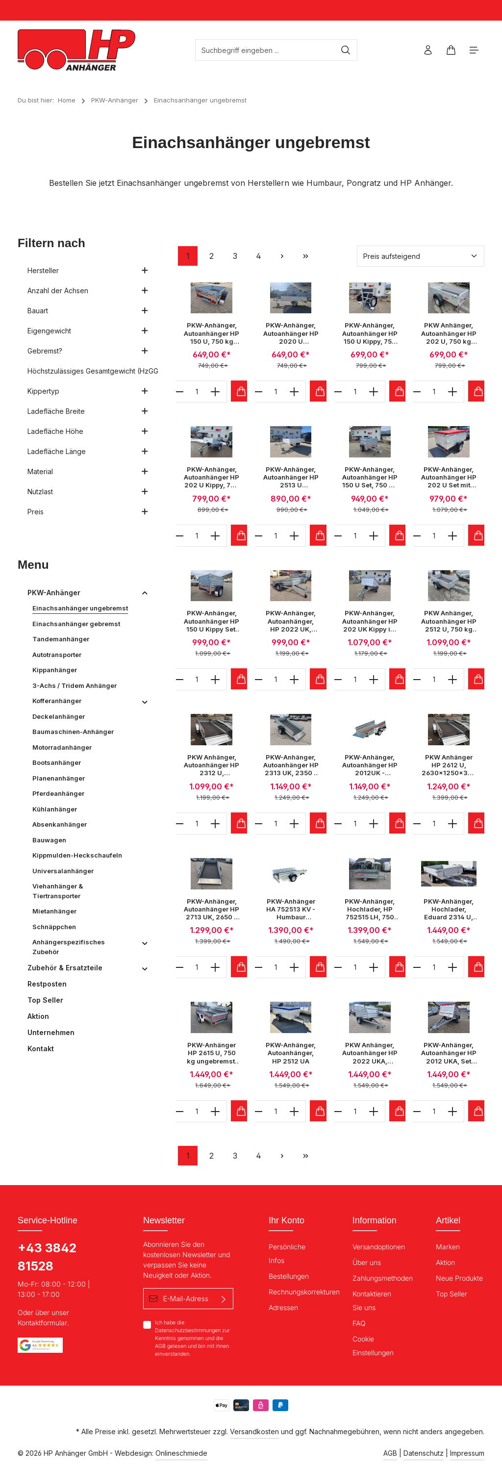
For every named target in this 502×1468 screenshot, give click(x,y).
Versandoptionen (378, 1246)
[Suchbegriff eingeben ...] (265, 50)
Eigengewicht (88, 331)
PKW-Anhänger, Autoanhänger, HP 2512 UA (291, 1053)
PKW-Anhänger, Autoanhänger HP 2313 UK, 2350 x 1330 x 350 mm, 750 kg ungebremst (291, 765)
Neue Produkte (459, 1278)
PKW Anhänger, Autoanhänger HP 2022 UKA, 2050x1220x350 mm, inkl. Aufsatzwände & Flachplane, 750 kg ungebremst (370, 1053)
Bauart (88, 310)
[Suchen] (345, 50)
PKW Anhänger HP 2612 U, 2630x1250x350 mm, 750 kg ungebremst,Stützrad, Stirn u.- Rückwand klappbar (449, 765)
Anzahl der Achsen (88, 290)
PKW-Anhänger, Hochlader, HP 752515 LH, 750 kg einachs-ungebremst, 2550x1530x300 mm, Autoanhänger (370, 909)
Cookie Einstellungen (373, 1346)
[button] (145, 592)
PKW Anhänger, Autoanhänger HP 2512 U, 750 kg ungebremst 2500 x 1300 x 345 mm (449, 621)
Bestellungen (289, 1276)
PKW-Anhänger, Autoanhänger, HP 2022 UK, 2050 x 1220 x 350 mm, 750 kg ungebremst (291, 621)
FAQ (359, 1323)
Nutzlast (88, 491)
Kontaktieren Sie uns (371, 1301)
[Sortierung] (420, 256)
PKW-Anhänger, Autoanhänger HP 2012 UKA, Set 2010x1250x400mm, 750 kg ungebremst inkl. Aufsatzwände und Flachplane (449, 1053)
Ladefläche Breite (88, 411)
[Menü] (473, 50)
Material (88, 471)
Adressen (283, 1307)
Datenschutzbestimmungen (188, 1330)
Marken (448, 1246)
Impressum (467, 1453)
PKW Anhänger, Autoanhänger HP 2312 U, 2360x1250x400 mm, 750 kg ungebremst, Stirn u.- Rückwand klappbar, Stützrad (211, 765)
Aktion (445, 1262)
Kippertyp (88, 391)
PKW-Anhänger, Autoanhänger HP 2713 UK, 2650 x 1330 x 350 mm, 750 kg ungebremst (211, 909)
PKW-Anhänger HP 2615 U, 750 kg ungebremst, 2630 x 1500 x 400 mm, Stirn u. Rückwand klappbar (212, 1053)
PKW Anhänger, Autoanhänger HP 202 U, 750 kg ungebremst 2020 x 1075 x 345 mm (449, 333)
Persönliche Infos (287, 1253)
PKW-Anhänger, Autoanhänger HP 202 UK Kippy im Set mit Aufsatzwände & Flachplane (370, 621)
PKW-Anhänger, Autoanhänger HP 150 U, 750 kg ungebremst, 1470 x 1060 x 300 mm (211, 333)
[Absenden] (223, 1298)
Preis (88, 511)
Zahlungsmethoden (382, 1278)
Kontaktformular (42, 1322)
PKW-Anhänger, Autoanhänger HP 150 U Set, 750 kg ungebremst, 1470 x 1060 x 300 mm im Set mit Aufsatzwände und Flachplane (370, 477)
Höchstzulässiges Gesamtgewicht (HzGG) (92, 371)
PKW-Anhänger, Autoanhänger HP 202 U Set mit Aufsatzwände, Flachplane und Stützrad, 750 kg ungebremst (449, 477)
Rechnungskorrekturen (304, 1292)
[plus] (215, 391)
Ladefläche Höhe (88, 431)
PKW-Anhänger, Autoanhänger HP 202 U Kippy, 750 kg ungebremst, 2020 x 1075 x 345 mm (211, 477)
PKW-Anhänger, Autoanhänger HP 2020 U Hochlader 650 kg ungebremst (291, 333)
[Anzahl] (197, 391)
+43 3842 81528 (47, 1256)
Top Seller (451, 1294)
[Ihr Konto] (427, 50)
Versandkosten (254, 1431)
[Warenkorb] (450, 50)
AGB (160, 1346)
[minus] (178, 391)
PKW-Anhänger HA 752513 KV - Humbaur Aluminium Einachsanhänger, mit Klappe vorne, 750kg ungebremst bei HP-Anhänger (291, 909)
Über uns (366, 1262)
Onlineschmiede (181, 1453)
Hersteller (88, 270)
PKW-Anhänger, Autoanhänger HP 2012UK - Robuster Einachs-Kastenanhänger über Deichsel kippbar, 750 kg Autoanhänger (370, 765)
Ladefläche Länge (88, 451)
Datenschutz (423, 1453)
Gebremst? (88, 351)
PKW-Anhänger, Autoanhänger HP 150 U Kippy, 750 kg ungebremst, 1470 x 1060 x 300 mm (370, 333)
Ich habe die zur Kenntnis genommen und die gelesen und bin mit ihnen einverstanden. (192, 1338)
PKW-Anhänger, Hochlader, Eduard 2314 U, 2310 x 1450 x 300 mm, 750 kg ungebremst (449, 909)
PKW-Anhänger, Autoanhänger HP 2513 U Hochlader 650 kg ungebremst (291, 477)
